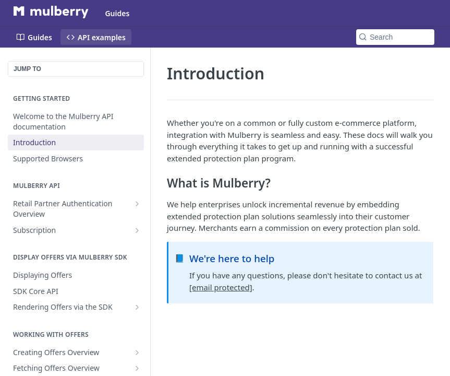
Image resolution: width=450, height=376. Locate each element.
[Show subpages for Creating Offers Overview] (137, 352)
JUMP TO (27, 69)
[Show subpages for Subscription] (137, 230)
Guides (117, 13)
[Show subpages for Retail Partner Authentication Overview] (137, 203)
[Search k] (395, 37)
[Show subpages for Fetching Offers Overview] (137, 368)
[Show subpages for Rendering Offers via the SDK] (137, 307)
